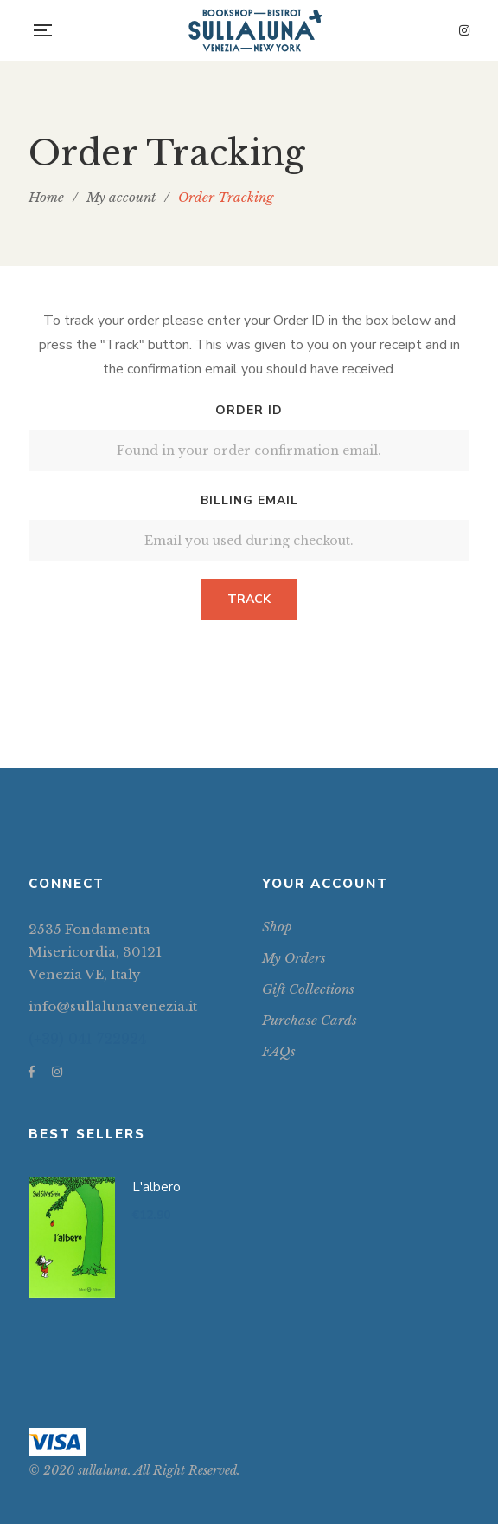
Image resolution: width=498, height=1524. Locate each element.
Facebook (32, 1072)
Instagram (464, 30)
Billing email (249, 500)
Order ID (249, 410)
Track (249, 599)
